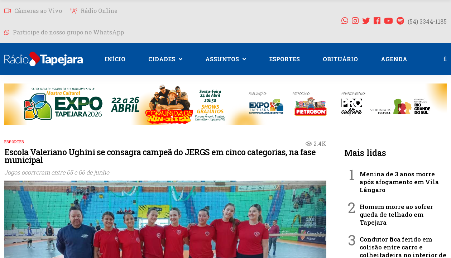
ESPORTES (284, 59)
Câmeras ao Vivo (33, 10)
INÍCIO (115, 59)
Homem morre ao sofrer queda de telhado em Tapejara (396, 214)
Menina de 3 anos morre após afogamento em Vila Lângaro (399, 182)
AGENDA (394, 59)
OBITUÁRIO (340, 59)
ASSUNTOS (225, 59)
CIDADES (165, 59)
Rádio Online (94, 10)
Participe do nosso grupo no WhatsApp (64, 32)
